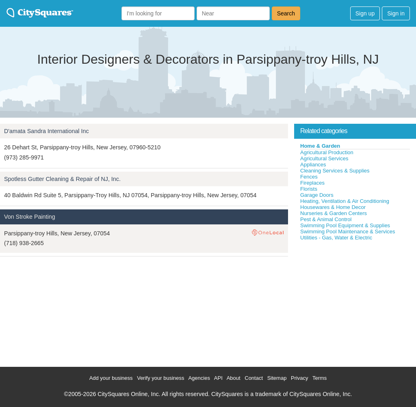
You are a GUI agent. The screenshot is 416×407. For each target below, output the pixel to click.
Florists (308, 189)
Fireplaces (312, 183)
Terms (319, 378)
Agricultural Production (326, 152)
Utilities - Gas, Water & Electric (336, 238)
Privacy (299, 378)
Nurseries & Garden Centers (333, 213)
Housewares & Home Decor (333, 207)
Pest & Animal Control (325, 219)
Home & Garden (320, 146)
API (218, 378)
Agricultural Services (324, 158)
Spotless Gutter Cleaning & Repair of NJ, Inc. (62, 179)
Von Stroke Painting (29, 216)
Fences (309, 177)
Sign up (365, 13)
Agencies (199, 378)
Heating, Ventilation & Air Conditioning (344, 201)
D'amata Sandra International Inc (46, 131)
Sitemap (277, 378)
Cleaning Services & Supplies (335, 171)
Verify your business (160, 378)
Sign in (396, 13)
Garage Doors (317, 195)
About (233, 378)
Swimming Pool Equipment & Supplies (345, 225)
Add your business (111, 378)
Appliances (313, 165)
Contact (254, 378)
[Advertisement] (355, 302)
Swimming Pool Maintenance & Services (347, 231)
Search (286, 13)
